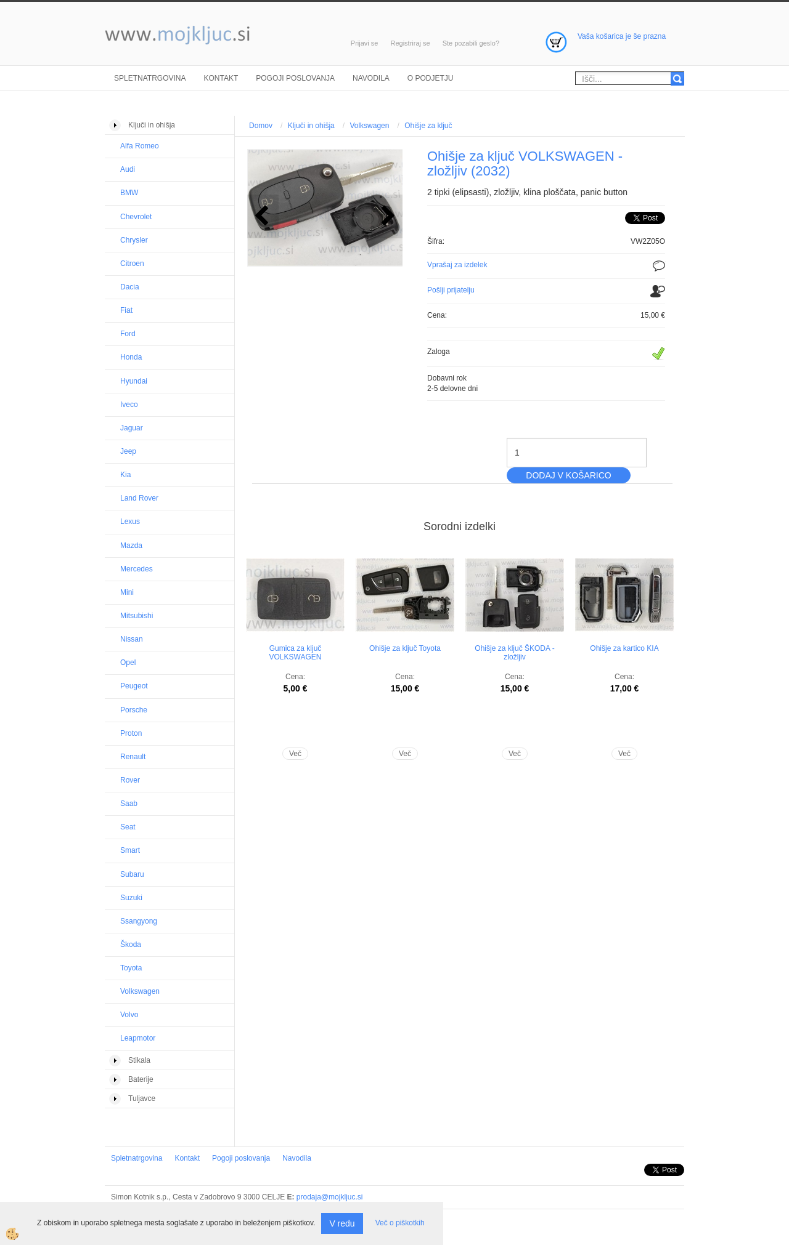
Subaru (132, 874)
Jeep (128, 451)
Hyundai (133, 381)
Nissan (131, 639)
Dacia (129, 287)
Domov (260, 125)
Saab (128, 803)
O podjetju (430, 78)
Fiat (126, 310)
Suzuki (131, 897)
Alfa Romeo (139, 146)
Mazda (131, 545)
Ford (128, 333)
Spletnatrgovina (150, 78)
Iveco (129, 404)
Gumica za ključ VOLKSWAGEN (295, 652)
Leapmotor (137, 1038)
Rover (130, 780)
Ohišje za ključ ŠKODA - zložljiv (514, 652)
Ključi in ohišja (311, 125)
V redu (341, 1223)
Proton (131, 733)
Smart (130, 850)
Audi (127, 169)
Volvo (129, 1014)
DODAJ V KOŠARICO (568, 475)
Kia (125, 474)
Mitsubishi (136, 615)
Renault (132, 756)
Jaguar (131, 428)
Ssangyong (138, 921)
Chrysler (134, 240)
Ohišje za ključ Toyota (405, 648)
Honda (131, 357)
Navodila (371, 78)
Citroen (132, 263)
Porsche (133, 710)
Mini (127, 592)
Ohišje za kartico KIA (624, 648)
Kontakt (220, 78)
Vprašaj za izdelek (457, 264)
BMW (129, 192)
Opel (128, 662)
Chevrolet (136, 216)
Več (295, 753)
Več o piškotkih (400, 1223)
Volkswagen (140, 991)
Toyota (131, 968)
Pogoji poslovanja (295, 78)
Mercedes (136, 569)
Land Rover (139, 498)
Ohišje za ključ (428, 125)
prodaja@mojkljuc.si (329, 1197)
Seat (128, 827)
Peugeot (134, 686)
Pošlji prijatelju (451, 290)
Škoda (130, 944)
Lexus (130, 521)
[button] (387, 216)
